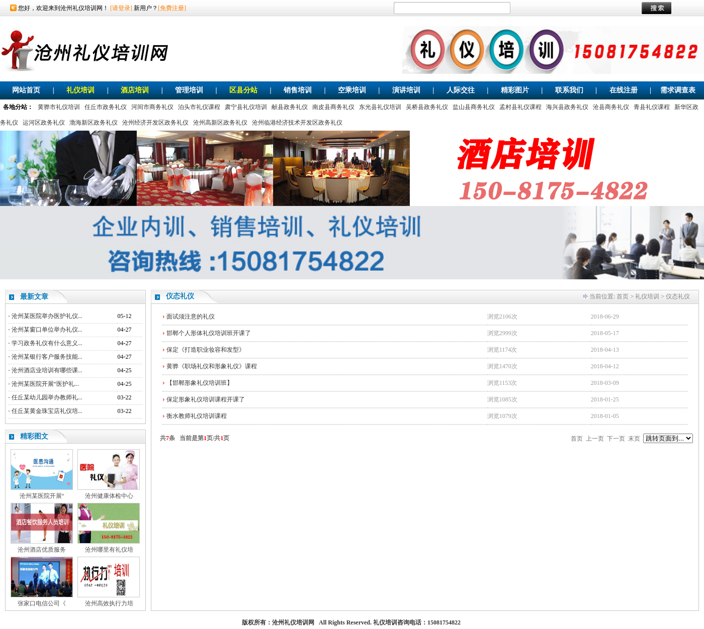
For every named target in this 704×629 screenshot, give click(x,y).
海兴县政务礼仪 (567, 107)
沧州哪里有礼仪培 (109, 549)
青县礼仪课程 (652, 107)
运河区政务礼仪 (44, 122)
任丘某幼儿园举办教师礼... (47, 397)
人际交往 (461, 90)
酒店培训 (135, 90)
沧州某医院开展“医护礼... (45, 383)
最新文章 (34, 296)
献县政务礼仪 (290, 107)
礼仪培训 (80, 90)
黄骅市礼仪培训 (59, 107)
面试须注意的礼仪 (190, 316)
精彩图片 (515, 90)
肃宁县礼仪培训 (246, 107)
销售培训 (298, 90)
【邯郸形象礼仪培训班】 (199, 382)
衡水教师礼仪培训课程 (196, 416)
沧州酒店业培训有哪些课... (47, 370)
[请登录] (121, 8)
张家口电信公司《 (42, 603)
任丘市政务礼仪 (105, 107)
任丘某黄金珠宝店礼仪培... (47, 410)
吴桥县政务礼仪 (427, 107)
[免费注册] (172, 8)
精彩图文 (34, 436)
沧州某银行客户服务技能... (47, 356)
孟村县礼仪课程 (520, 107)
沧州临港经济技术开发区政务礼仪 (297, 122)
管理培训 (189, 90)
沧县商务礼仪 (611, 107)
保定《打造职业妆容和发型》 (205, 349)
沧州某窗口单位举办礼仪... (47, 329)
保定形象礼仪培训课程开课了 (205, 399)
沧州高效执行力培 (109, 603)
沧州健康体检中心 (109, 495)
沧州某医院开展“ (42, 495)
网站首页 (26, 90)
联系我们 (569, 90)
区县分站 (243, 90)
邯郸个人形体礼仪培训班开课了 (208, 333)
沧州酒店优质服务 (42, 549)
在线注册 (623, 90)
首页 (623, 296)
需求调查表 (677, 90)
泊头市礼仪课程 (199, 107)
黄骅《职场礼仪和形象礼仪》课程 (211, 366)
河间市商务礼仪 (152, 107)
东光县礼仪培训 (380, 107)
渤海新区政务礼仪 (93, 122)
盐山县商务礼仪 (474, 107)
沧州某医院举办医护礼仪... (47, 316)
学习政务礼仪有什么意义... (47, 343)
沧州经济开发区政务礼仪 (155, 122)
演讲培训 (406, 90)
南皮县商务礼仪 (333, 107)
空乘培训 (352, 90)
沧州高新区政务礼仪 (220, 122)
